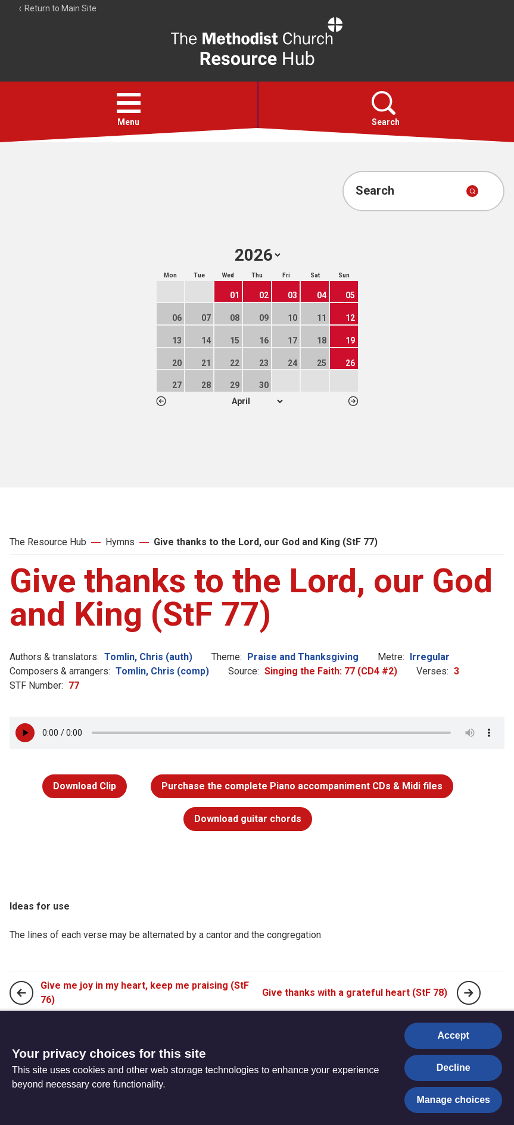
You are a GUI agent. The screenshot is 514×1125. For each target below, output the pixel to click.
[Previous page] (21, 993)
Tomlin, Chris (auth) (148, 656)
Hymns (120, 542)
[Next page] (469, 993)
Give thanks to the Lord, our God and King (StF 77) (266, 542)
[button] (129, 103)
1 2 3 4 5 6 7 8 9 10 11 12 (257, 401)
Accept (453, 1035)
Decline (454, 1067)
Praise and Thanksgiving (303, 656)
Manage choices (453, 1100)
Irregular (430, 656)
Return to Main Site (57, 8)
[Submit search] (472, 191)
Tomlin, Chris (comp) (162, 671)
